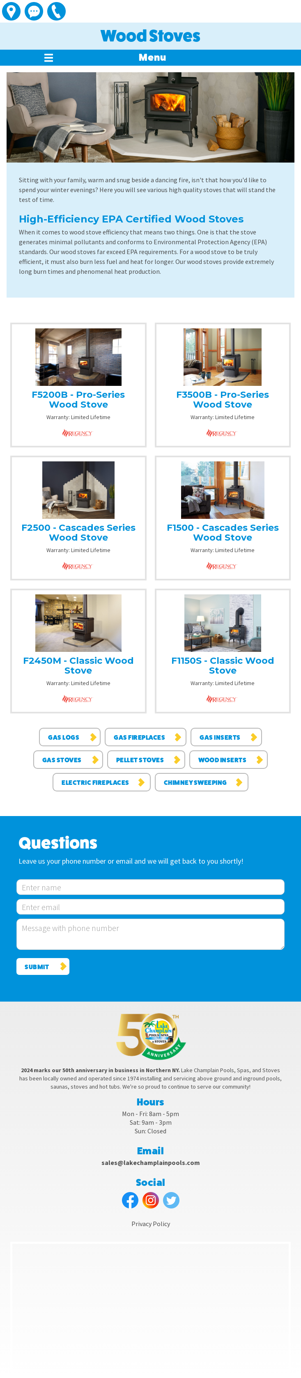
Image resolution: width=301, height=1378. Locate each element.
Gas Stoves (62, 760)
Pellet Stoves (140, 760)
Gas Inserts (220, 737)
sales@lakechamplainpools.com (150, 1162)
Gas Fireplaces (139, 737)
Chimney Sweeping (195, 782)
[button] (152, 58)
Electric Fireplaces (95, 782)
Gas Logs (63, 737)
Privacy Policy (150, 1224)
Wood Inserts (222, 760)
